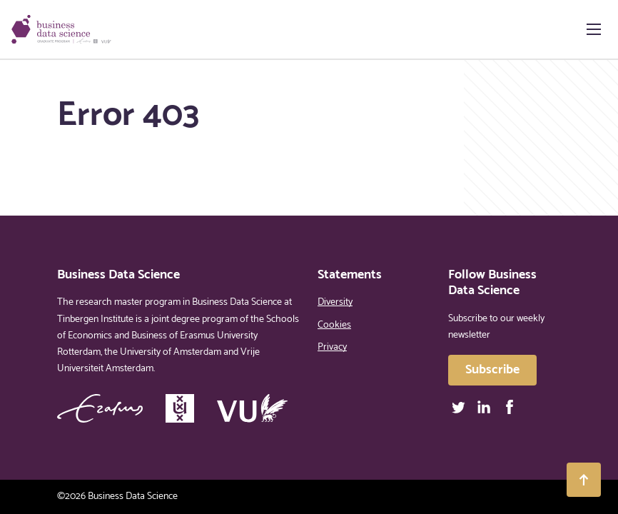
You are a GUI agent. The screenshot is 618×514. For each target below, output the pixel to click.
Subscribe (492, 370)
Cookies (334, 325)
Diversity (335, 302)
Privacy (332, 347)
